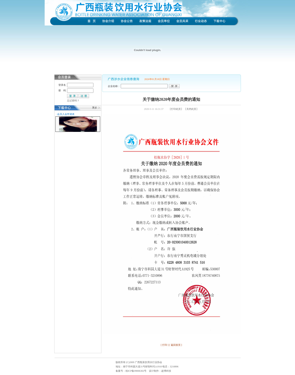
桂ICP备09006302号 (136, 370)
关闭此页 (191, 109)
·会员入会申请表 (65, 114)
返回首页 (176, 345)
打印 (164, 345)
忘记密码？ (73, 100)
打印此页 (176, 109)
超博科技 (166, 370)
